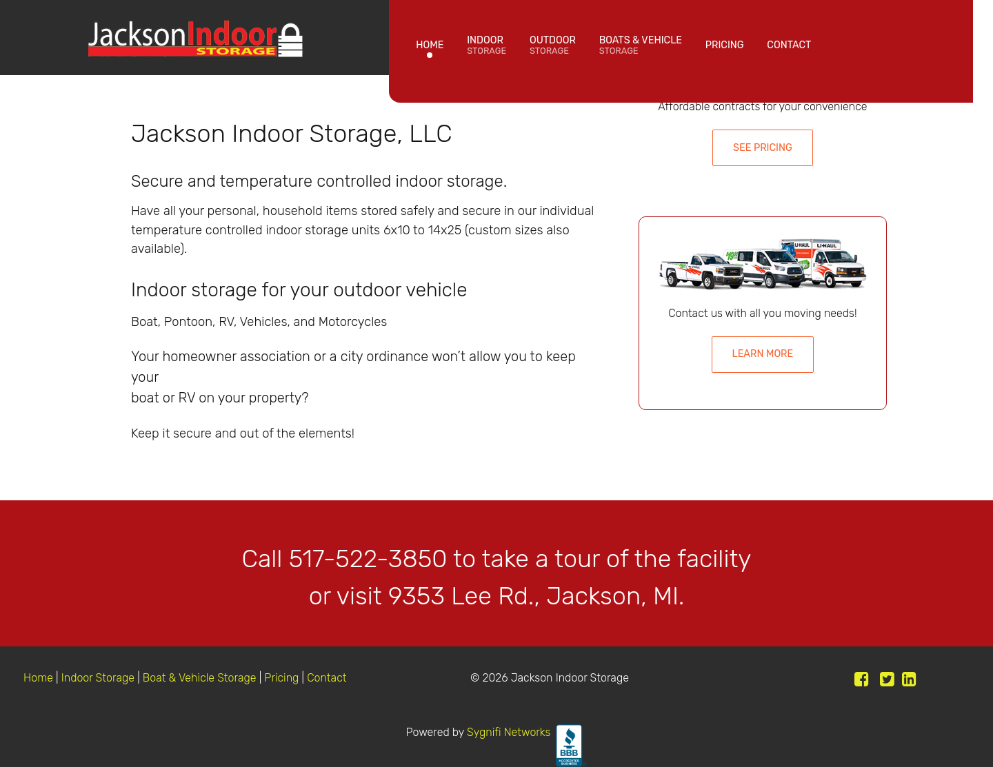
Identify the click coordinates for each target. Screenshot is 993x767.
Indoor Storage (97, 677)
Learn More (763, 354)
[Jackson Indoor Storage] (194, 35)
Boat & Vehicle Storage (200, 677)
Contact (326, 677)
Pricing (282, 677)
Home (39, 677)
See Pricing (762, 148)
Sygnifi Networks (508, 732)
